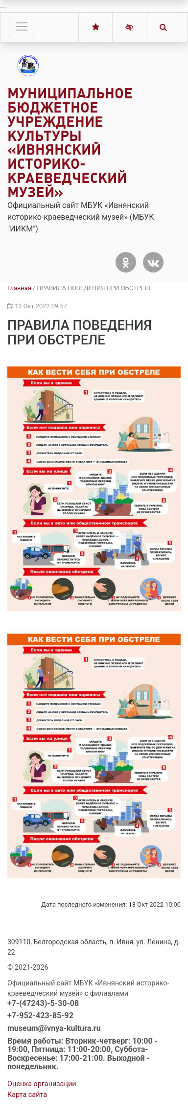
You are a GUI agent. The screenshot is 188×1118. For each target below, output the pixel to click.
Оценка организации (41, 1084)
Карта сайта (27, 1095)
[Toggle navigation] (21, 26)
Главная (19, 288)
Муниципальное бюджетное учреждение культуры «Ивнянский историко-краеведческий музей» (70, 142)
